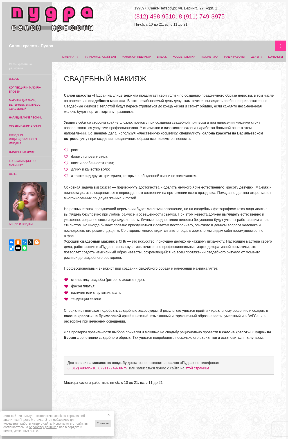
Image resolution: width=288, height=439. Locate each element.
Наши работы (234, 56)
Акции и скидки (28, 204)
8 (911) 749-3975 (202, 16)
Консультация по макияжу (22, 163)
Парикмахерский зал (100, 56)
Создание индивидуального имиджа (23, 139)
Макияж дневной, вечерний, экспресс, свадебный (25, 104)
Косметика (209, 56)
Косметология (184, 56)
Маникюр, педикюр (136, 56)
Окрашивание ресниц (25, 126)
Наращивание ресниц (25, 117)
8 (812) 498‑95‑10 (82, 368)
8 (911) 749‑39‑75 (112, 368)
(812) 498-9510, (156, 16)
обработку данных (43, 427)
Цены (255, 56)
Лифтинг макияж (22, 152)
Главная (68, 56)
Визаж (161, 56)
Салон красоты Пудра (31, 46)
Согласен (103, 423)
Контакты (275, 56)
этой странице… (199, 368)
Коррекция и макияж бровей (25, 89)
